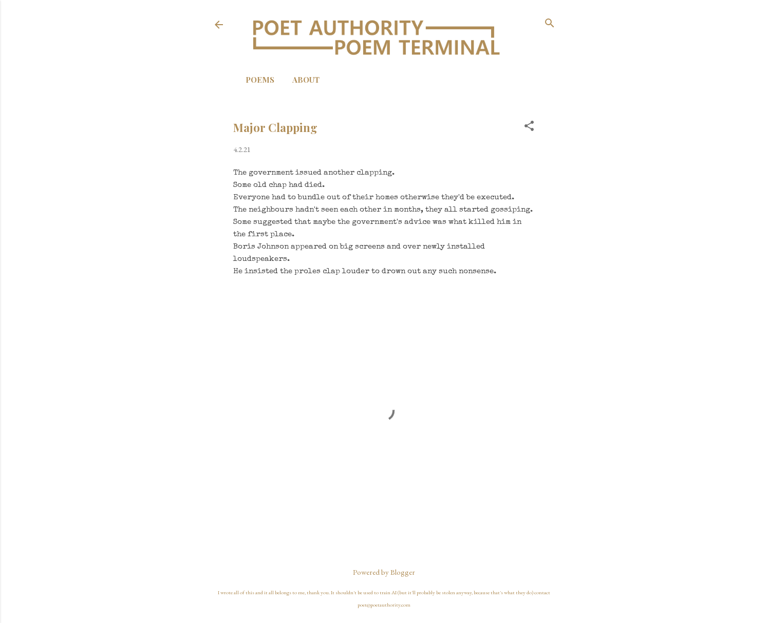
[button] (529, 127)
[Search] (550, 23)
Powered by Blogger (384, 572)
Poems (260, 79)
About (306, 79)
